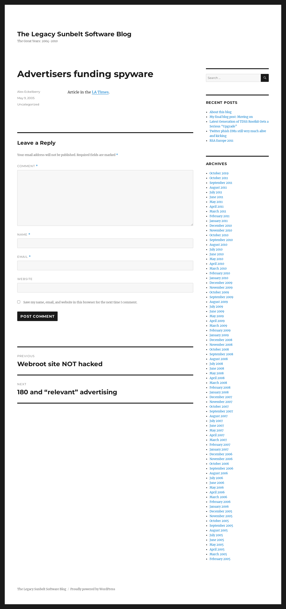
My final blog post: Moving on (231, 117)
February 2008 (220, 388)
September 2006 (221, 468)
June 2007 (217, 426)
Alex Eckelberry (28, 91)
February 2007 (220, 445)
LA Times (100, 92)
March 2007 (218, 440)
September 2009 (221, 297)
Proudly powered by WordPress (92, 589)
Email (24, 257)
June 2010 (217, 254)
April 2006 (217, 492)
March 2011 (218, 211)
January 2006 (219, 507)
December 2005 (221, 511)
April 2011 (217, 207)
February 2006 (220, 502)
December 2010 (221, 226)
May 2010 (216, 259)
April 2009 (217, 321)
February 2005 (220, 559)
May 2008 (217, 373)
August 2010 (218, 245)
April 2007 (217, 435)
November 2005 (221, 516)
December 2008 (221, 340)
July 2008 (216, 364)
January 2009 (219, 335)
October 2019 (219, 173)
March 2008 (218, 383)
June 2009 (217, 311)
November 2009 (221, 288)
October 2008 (219, 349)
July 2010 (216, 249)
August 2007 (219, 416)
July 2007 (216, 421)
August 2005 (219, 530)
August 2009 (219, 302)
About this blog (221, 112)
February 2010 (220, 273)
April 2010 (217, 264)
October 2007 (219, 407)
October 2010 (219, 235)
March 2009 (218, 326)
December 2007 (221, 397)
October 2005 (219, 521)
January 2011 (219, 221)
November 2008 (221, 345)
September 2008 (221, 354)
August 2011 (218, 188)
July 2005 (216, 535)
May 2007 (217, 430)
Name (23, 234)
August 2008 (219, 359)
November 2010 (221, 230)
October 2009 (219, 292)
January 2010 (219, 278)
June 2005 (217, 540)
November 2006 (221, 459)
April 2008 (217, 378)
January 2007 (219, 449)
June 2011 (216, 197)
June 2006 (217, 483)
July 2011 (216, 192)
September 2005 (221, 526)
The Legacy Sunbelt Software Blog (74, 34)
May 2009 (217, 316)
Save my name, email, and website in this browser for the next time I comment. (80, 302)
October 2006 (219, 464)
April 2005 (217, 549)
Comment (27, 166)
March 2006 (218, 497)
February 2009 (220, 330)
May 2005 (217, 545)
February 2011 (220, 216)
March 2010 (218, 268)
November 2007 (221, 402)
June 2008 (217, 368)
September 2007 (221, 411)
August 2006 (219, 473)
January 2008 (219, 392)
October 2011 (219, 178)
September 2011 (221, 183)
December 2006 (221, 454)
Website (25, 279)
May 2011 (216, 202)
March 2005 (218, 554)
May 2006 (217, 488)
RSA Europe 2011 (221, 141)
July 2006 (216, 478)
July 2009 (216, 307)
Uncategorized (28, 104)
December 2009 (221, 283)
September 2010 (221, 240)
